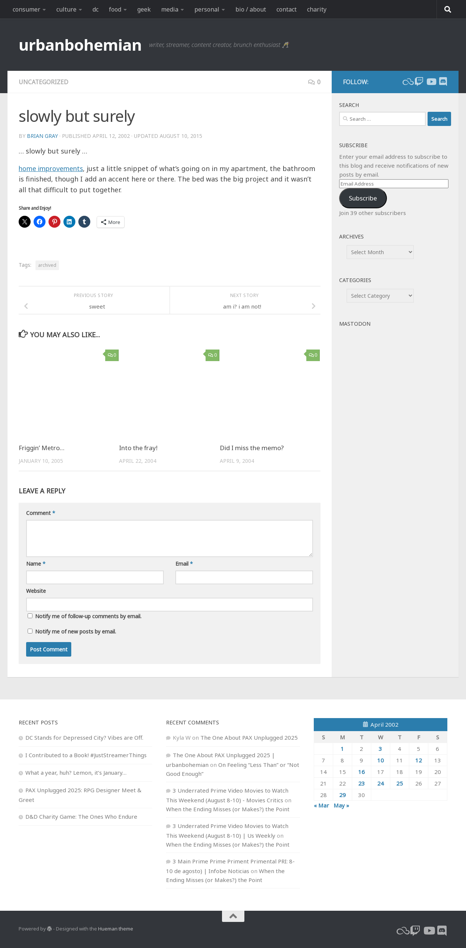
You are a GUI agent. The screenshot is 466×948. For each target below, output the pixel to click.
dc (95, 9)
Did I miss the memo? (252, 447)
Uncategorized (44, 82)
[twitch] (419, 81)
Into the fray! (138, 447)
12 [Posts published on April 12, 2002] (418, 760)
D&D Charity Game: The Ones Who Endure (81, 816)
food (115, 9)
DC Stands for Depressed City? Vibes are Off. (84, 737)
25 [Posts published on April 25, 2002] (399, 783)
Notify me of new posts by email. (75, 631)
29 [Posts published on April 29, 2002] (342, 795)
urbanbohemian (80, 44)
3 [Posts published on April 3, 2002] (380, 748)
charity (316, 9)
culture (66, 9)
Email (184, 563)
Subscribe (363, 198)
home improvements (52, 168)
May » (341, 805)
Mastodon (354, 323)
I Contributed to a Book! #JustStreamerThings (86, 755)
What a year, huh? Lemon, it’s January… (75, 772)
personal (206, 9)
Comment (40, 512)
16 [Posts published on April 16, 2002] (361, 771)
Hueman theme (115, 928)
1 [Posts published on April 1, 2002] (342, 748)
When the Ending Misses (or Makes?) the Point (228, 809)
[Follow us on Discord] (442, 81)
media (169, 9)
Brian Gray (42, 135)
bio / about (250, 9)
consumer (26, 9)
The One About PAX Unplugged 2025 (249, 737)
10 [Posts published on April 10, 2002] (380, 760)
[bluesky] (407, 81)
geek (144, 9)
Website (36, 590)
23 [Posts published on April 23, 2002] (361, 783)
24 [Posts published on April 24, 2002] (380, 783)
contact (286, 9)
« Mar (321, 805)
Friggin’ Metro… (42, 447)
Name (36, 563)
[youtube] (430, 81)
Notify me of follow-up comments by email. (88, 616)
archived (47, 265)
